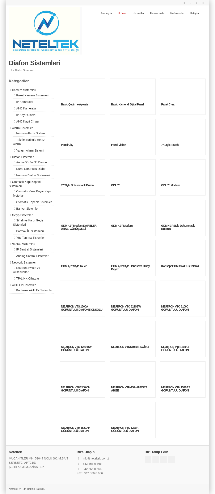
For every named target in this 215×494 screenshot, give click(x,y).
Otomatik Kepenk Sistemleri (34, 202)
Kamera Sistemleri (24, 90)
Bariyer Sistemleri (27, 208)
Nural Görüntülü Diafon (31, 168)
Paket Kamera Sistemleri (32, 95)
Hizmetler (138, 13)
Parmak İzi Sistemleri (30, 231)
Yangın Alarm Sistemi (30, 150)
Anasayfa (106, 13)
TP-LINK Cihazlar (27, 278)
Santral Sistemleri (23, 244)
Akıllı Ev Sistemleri (24, 285)
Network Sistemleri (24, 262)
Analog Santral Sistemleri (32, 256)
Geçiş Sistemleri (22, 215)
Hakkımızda (157, 13)
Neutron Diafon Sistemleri (33, 175)
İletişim (194, 13)
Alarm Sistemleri (22, 128)
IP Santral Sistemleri (29, 249)
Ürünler (122, 13)
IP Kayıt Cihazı (25, 115)
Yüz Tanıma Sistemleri (30, 237)
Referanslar (177, 13)
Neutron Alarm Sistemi (30, 133)
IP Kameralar (24, 102)
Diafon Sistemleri (23, 157)
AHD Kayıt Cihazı (27, 121)
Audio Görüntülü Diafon (31, 162)
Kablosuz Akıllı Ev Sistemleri (34, 290)
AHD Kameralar (26, 108)
